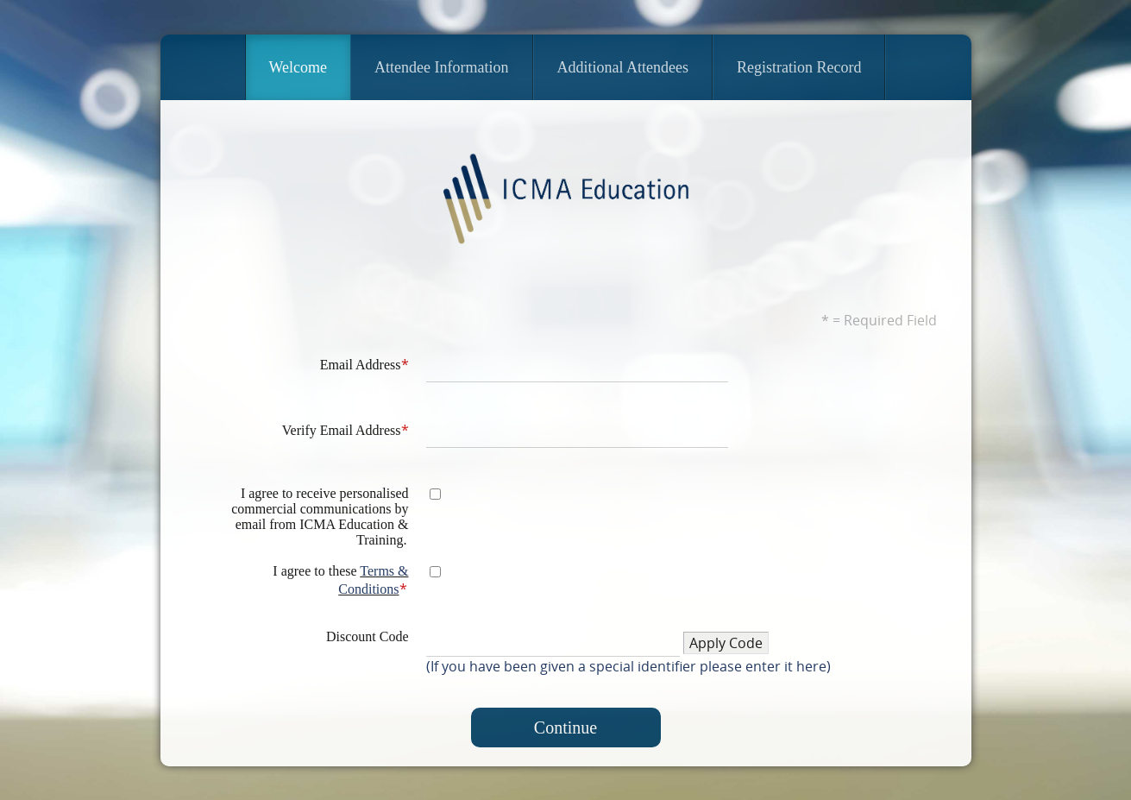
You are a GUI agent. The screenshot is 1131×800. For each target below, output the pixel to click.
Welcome (298, 66)
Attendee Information (442, 66)
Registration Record (800, 66)
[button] (726, 642)
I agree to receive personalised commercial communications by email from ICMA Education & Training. (319, 515)
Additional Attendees (623, 66)
